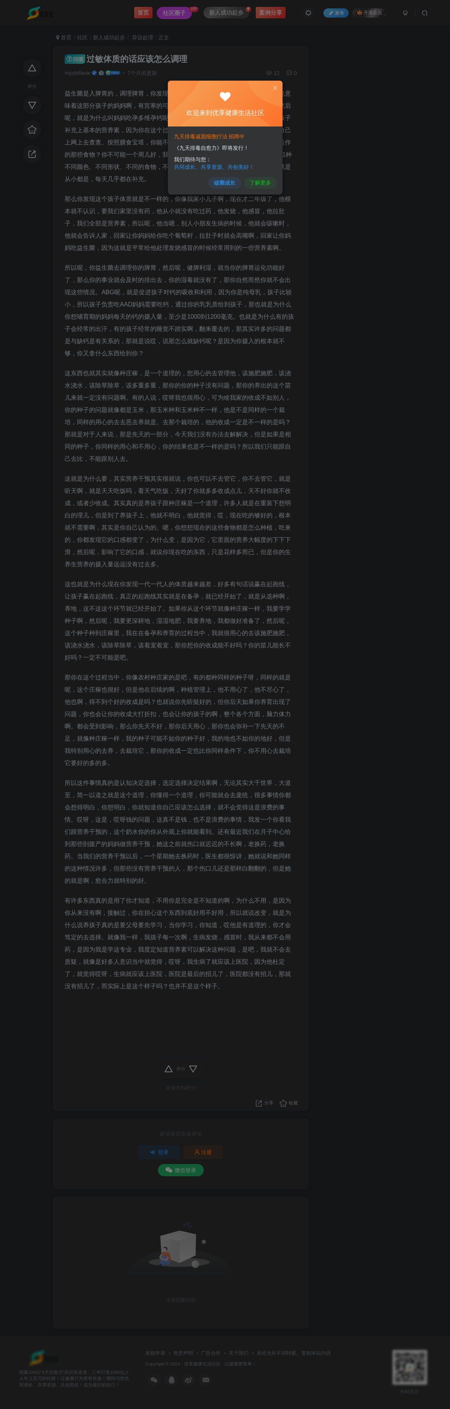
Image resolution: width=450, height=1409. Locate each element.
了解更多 (258, 180)
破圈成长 (224, 180)
